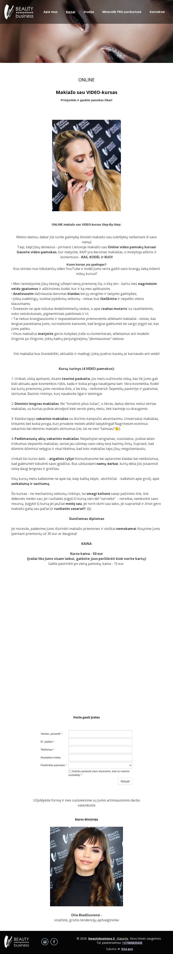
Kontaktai (157, 12)
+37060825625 (132, 943)
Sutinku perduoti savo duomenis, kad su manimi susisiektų (98, 773)
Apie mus (51, 12)
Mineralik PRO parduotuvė (121, 12)
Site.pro (127, 949)
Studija (89, 12)
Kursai (70, 12)
